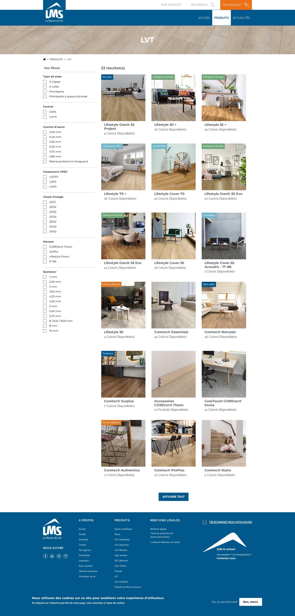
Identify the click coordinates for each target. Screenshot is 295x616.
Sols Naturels (121, 550)
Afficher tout (174, 496)
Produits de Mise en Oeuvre (128, 587)
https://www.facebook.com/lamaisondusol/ (45, 556)
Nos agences (171, 4)
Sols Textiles (120, 566)
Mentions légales (158, 529)
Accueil (204, 18)
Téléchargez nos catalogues (230, 522)
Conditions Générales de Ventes (165, 542)
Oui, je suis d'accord (224, 602)
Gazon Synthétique (123, 529)
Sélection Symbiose (88, 571)
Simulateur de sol (87, 576)
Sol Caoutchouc (122, 545)
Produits (221, 18)
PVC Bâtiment (121, 560)
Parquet (118, 571)
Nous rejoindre (86, 566)
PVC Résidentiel (122, 539)
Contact (82, 545)
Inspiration (84, 560)
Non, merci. (251, 601)
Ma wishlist (232, 5)
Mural (117, 534)
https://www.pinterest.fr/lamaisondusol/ (65, 556)
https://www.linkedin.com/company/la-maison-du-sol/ (52, 556)
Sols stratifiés (121, 581)
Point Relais (84, 555)
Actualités (241, 18)
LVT (116, 576)
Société (82, 534)
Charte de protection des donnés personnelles (161, 535)
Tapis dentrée (121, 555)
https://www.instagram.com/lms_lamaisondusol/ (59, 556)
